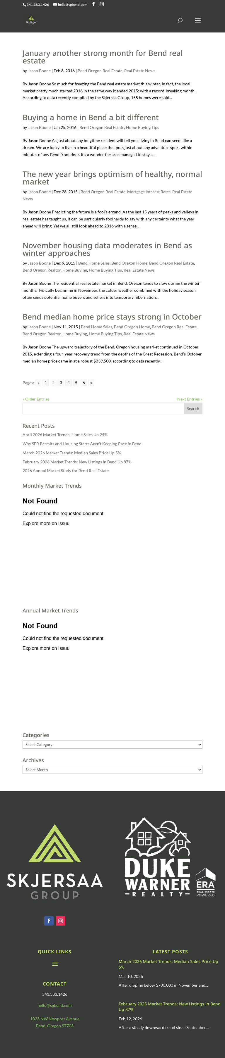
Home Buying (74, 269)
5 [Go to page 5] (76, 382)
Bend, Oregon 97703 (55, 1025)
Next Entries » (189, 398)
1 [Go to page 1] (46, 382)
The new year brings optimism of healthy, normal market (112, 178)
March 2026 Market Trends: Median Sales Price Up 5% (72, 452)
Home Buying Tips (142, 127)
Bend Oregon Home (129, 262)
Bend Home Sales (94, 262)
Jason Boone (39, 70)
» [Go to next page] (91, 382)
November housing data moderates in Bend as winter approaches (107, 249)
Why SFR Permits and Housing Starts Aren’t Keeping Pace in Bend (82, 443)
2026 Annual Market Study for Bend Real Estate (66, 470)
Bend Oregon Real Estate (100, 70)
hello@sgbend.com (55, 1005)
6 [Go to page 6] (84, 382)
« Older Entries (36, 398)
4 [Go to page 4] (68, 382)
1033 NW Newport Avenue (54, 1018)
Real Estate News (139, 70)
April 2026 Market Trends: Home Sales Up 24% (65, 434)
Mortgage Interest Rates (149, 191)
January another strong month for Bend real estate (103, 57)
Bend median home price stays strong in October (112, 316)
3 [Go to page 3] (61, 382)
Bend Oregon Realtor (42, 269)
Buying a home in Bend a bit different (91, 117)
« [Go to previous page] (38, 382)
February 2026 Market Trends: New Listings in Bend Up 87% (77, 461)
